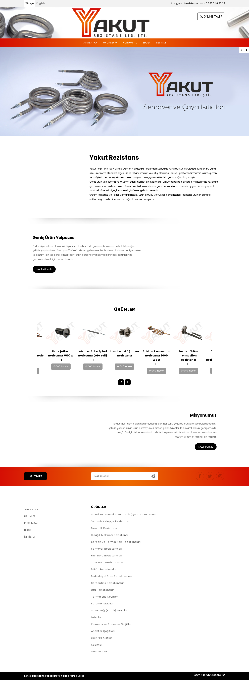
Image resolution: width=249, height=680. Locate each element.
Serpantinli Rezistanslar (107, 583)
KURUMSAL (31, 523)
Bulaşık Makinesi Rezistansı (109, 535)
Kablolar (97, 644)
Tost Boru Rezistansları (107, 562)
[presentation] (241, 50)
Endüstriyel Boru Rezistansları (111, 576)
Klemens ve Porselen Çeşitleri (111, 624)
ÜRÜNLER (30, 516)
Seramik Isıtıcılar (102, 603)
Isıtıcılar (96, 617)
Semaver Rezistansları (106, 548)
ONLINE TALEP (211, 16)
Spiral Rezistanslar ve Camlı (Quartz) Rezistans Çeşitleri (130, 514)
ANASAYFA (31, 509)
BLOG (27, 530)
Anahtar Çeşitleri (103, 631)
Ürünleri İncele (44, 269)
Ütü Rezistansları (103, 590)
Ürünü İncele (61, 366)
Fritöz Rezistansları (104, 569)
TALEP (35, 476)
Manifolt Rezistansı (104, 528)
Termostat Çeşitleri (105, 596)
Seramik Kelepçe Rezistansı (110, 521)
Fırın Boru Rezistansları (106, 555)
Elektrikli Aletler (101, 638)
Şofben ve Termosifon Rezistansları (116, 542)
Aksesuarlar (99, 651)
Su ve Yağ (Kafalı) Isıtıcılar (109, 610)
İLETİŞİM (29, 537)
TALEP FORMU (205, 446)
